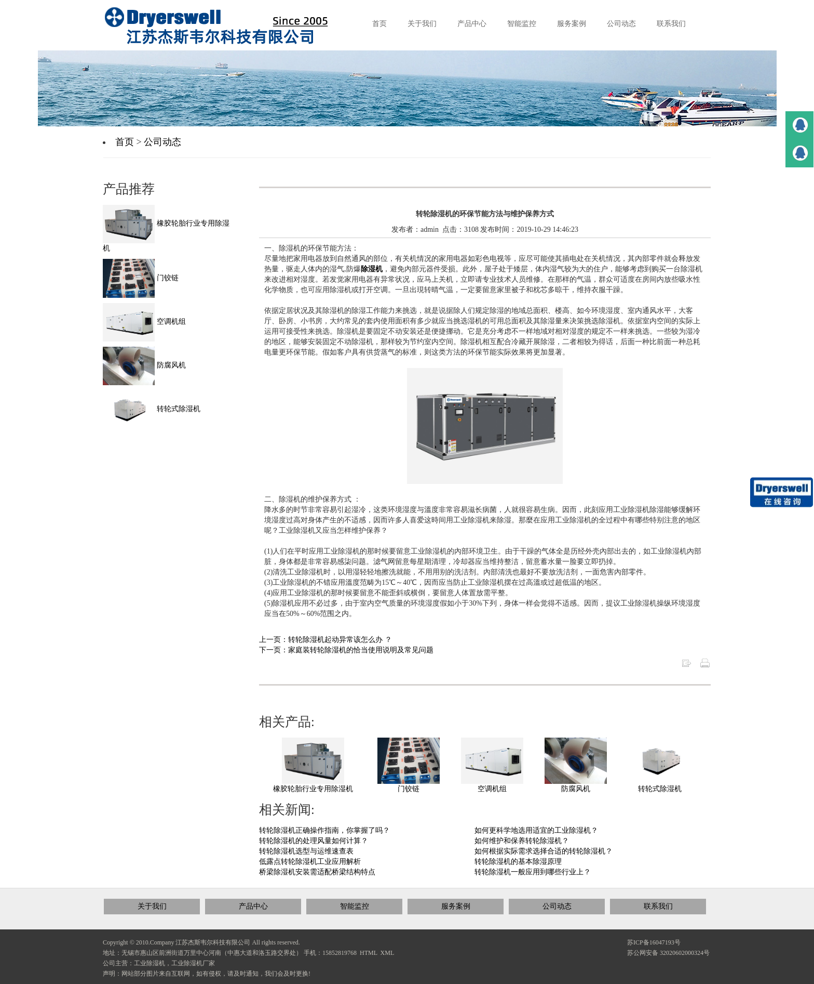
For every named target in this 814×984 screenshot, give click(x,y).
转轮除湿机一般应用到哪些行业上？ (532, 872)
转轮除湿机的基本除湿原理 (518, 861)
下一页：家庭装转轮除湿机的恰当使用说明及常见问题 (346, 650)
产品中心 (253, 906)
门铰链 (408, 789)
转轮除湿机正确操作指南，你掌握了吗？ (324, 830)
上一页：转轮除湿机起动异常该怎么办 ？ (325, 640)
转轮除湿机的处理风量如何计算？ (313, 841)
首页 (124, 142)
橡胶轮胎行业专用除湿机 (313, 789)
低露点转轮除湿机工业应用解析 (310, 861)
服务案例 (455, 906)
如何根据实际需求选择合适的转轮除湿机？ (543, 851)
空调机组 (492, 789)
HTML (368, 952)
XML (388, 952)
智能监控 (354, 906)
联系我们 (658, 906)
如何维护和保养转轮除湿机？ (521, 841)
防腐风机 (575, 789)
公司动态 (162, 142)
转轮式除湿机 (660, 789)
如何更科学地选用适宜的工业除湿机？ (536, 830)
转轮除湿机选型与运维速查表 (306, 851)
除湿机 (372, 269)
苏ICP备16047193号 (654, 942)
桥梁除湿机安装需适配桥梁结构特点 (317, 872)
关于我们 (152, 906)
